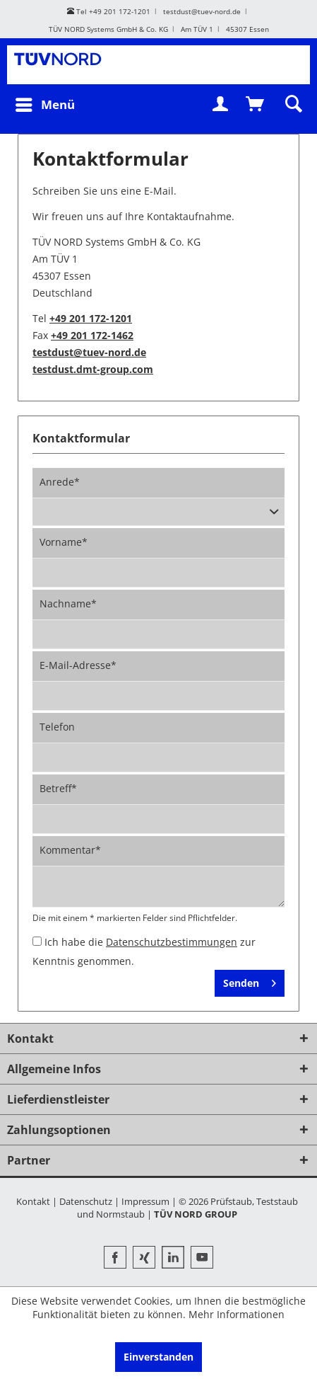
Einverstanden (158, 1356)
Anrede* (60, 481)
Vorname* (64, 542)
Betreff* (58, 788)
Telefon (57, 726)
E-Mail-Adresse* (78, 665)
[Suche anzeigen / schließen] (292, 105)
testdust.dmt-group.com (92, 369)
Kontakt (33, 1201)
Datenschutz (85, 1201)
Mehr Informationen (237, 1314)
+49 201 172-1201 (90, 318)
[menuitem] (44, 105)
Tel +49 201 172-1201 (108, 11)
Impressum (145, 1201)
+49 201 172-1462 (92, 335)
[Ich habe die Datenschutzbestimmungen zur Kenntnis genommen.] (37, 941)
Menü (45, 104)
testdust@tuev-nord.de (202, 11)
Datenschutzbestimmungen (171, 942)
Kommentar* (70, 850)
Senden (249, 983)
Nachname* (68, 603)
